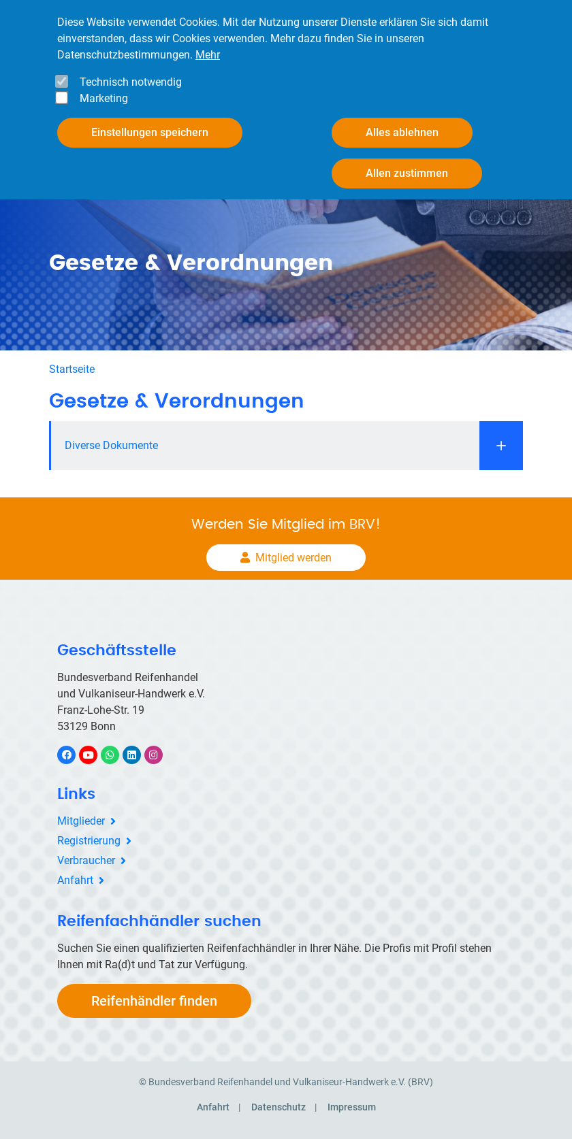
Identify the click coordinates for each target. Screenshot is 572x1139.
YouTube (96, 755)
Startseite (72, 369)
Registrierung (89, 840)
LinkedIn (138, 755)
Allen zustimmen (407, 173)
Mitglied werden (293, 557)
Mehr (207, 54)
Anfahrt (75, 880)
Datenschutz (278, 1107)
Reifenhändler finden (154, 1001)
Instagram (160, 755)
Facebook (74, 755)
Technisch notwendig (131, 82)
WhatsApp (116, 755)
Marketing (104, 98)
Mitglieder (81, 820)
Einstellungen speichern (149, 132)
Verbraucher (86, 860)
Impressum (352, 1107)
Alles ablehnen (402, 132)
